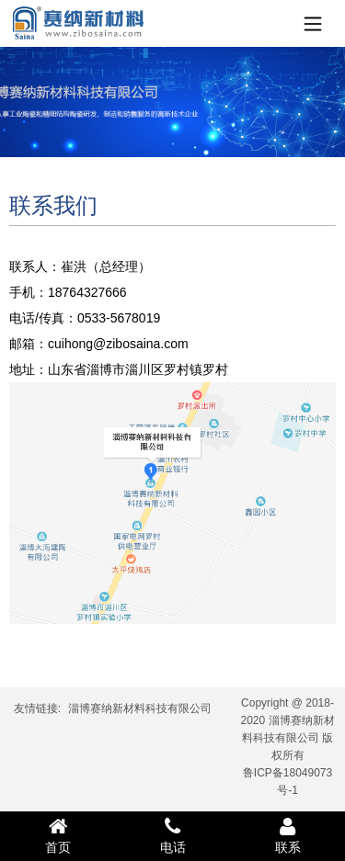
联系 (287, 835)
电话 (172, 835)
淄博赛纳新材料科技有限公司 (140, 708)
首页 (57, 835)
